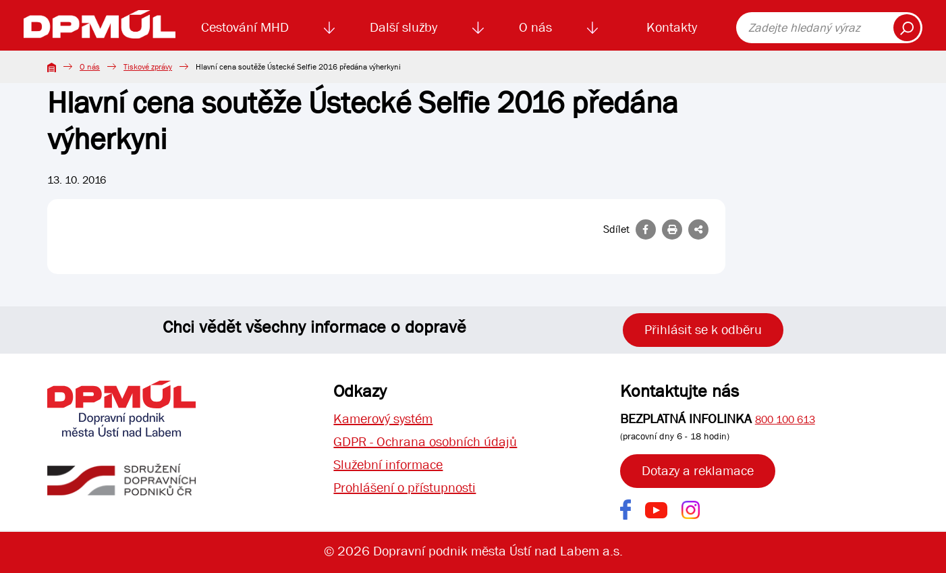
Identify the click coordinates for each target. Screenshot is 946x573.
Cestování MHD (245, 27)
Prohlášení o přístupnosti (404, 487)
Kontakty (671, 27)
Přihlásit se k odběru (703, 329)
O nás (535, 27)
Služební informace (388, 464)
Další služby (403, 27)
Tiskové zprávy (147, 66)
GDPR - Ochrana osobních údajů (425, 441)
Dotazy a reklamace (698, 470)
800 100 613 (785, 419)
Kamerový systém (383, 418)
